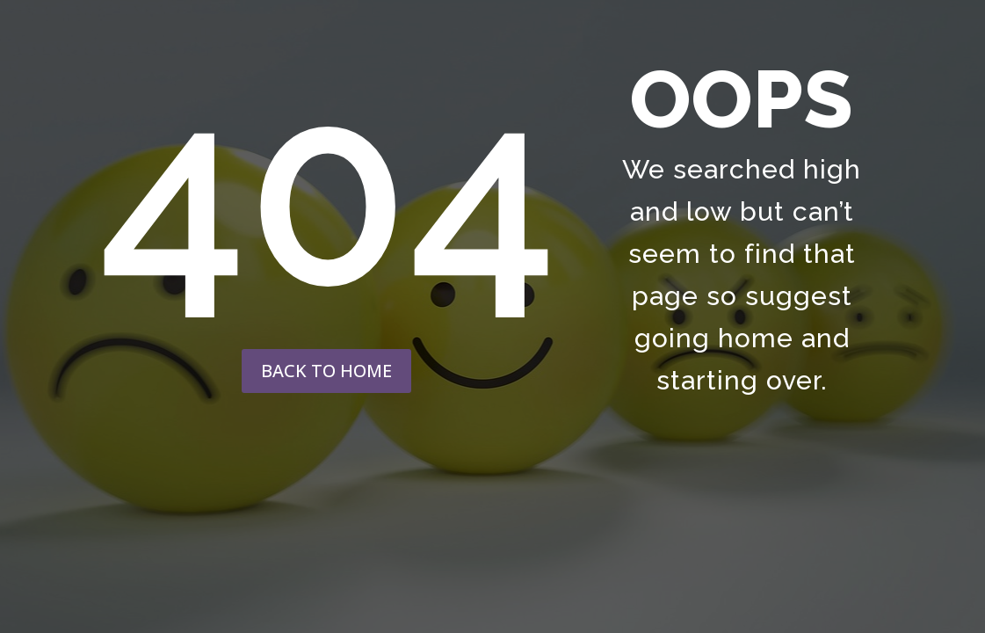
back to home (326, 370)
